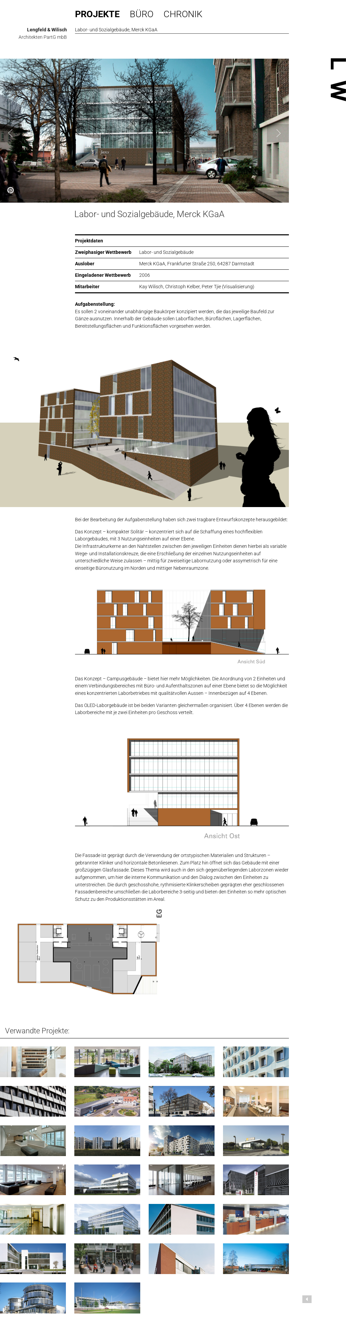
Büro (141, 14)
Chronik (183, 14)
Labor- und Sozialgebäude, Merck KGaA (149, 214)
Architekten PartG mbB (43, 37)
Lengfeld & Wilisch (47, 29)
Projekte (97, 14)
